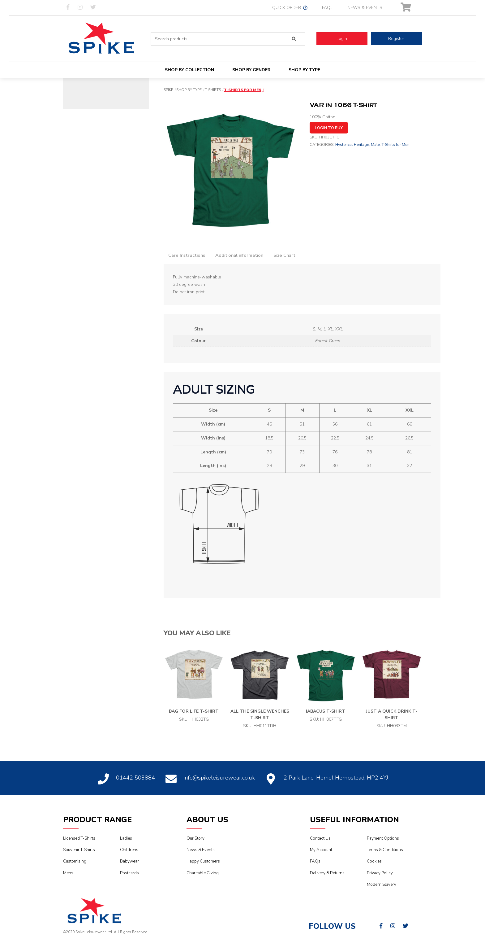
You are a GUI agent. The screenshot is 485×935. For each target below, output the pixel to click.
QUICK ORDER (289, 8)
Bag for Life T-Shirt (194, 711)
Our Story (195, 838)
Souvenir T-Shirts (79, 850)
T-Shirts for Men (242, 89)
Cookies (374, 861)
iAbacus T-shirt (325, 711)
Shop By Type (304, 70)
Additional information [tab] (239, 255)
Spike (168, 89)
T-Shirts (213, 89)
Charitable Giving (203, 873)
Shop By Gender (251, 70)
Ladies (126, 838)
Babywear (129, 861)
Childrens (129, 850)
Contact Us (320, 838)
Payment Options (383, 838)
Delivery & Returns (327, 873)
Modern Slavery (381, 884)
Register (396, 39)
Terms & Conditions (385, 850)
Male (375, 144)
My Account (321, 850)
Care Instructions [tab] (186, 255)
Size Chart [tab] (284, 255)
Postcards (129, 873)
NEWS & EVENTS (364, 8)
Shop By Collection (189, 70)
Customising (74, 861)
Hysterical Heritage (352, 144)
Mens (68, 873)
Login (342, 39)
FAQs (327, 8)
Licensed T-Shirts (79, 838)
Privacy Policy (380, 873)
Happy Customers (203, 861)
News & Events (201, 850)
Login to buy (329, 127)
